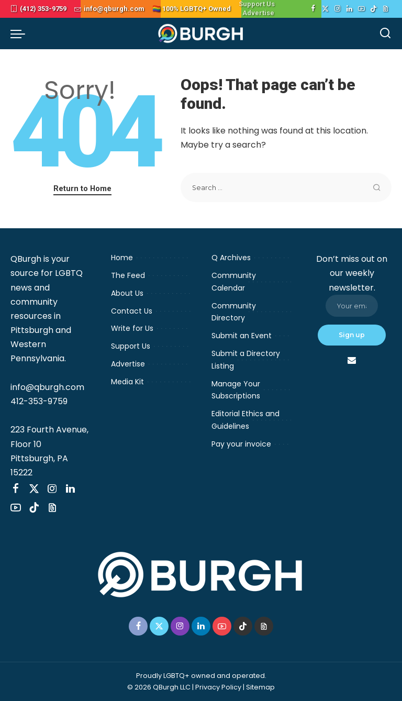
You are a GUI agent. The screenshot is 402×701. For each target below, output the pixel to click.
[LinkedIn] (349, 9)
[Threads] (385, 9)
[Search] (385, 33)
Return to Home (82, 188)
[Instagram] (337, 9)
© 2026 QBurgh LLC (159, 687)
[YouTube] (361, 9)
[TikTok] (373, 9)
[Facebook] (313, 9)
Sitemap (260, 687)
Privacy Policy (218, 687)
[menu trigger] (20, 33)
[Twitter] (325, 9)
